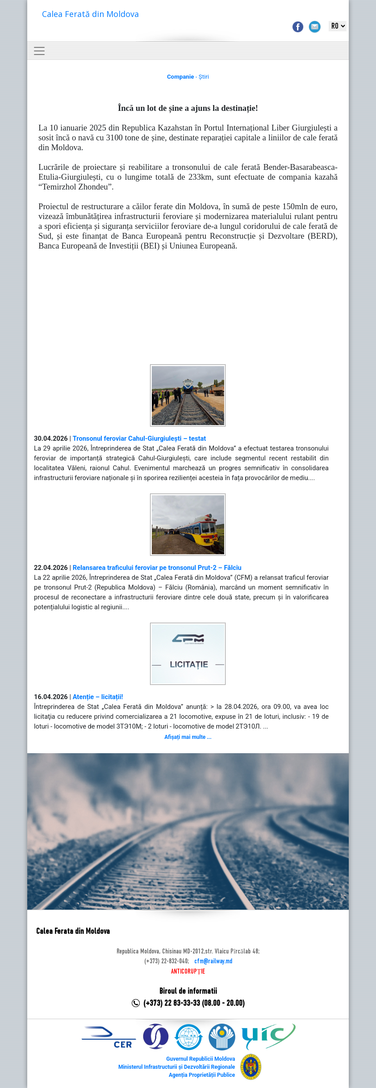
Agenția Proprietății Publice (202, 1075)
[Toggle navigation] (39, 50)
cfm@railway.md (213, 961)
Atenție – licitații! (98, 697)
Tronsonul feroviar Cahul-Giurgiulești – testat (139, 438)
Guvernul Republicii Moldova (200, 1059)
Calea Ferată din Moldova (90, 13)
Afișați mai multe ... (187, 737)
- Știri (188, 76)
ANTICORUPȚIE (188, 972)
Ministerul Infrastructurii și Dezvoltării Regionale (176, 1067)
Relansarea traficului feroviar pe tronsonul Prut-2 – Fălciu (157, 568)
